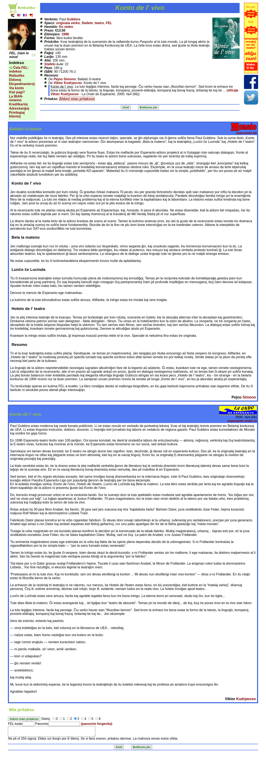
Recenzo (51, 75)
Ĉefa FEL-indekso (19, 69)
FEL (109, 23)
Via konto (16, 88)
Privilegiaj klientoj (17, 114)
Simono (249, 397)
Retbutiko (16, 75)
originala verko (68, 23)
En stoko (66, 26)
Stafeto (87, 23)
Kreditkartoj (18, 104)
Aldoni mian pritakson (76, 99)
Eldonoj (15, 79)
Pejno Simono (65, 79)
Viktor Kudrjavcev (68, 83)
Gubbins (73, 19)
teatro (99, 23)
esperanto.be (246, 133)
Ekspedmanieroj (22, 84)
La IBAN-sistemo (16, 98)
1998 (65, 34)
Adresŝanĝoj (19, 108)
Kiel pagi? (17, 92)
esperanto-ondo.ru (242, 421)
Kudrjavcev (246, 699)
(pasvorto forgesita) (96, 723)
